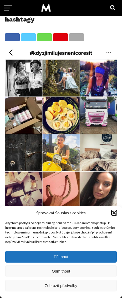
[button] (114, 212)
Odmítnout (61, 271)
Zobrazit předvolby (61, 285)
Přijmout (61, 256)
